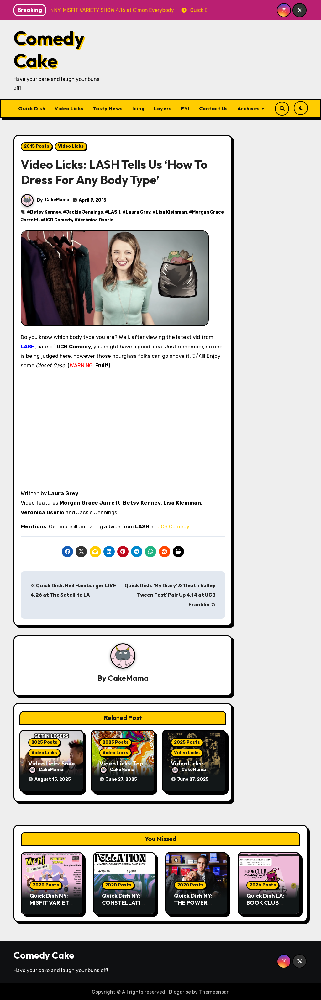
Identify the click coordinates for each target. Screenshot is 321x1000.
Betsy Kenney (45, 212)
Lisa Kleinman (171, 212)
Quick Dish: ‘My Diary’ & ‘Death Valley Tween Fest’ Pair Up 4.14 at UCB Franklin (169, 595)
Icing (138, 108)
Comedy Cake (48, 49)
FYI (185, 108)
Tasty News (108, 108)
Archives (249, 108)
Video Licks (69, 108)
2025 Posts (44, 742)
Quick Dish (31, 108)
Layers (162, 108)
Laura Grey (138, 212)
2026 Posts (263, 883)
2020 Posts (46, 883)
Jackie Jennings (84, 212)
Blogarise (180, 990)
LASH (114, 212)
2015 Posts (36, 146)
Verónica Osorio (95, 220)
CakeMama (57, 200)
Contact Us (213, 108)
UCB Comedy (58, 220)
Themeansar (213, 990)
